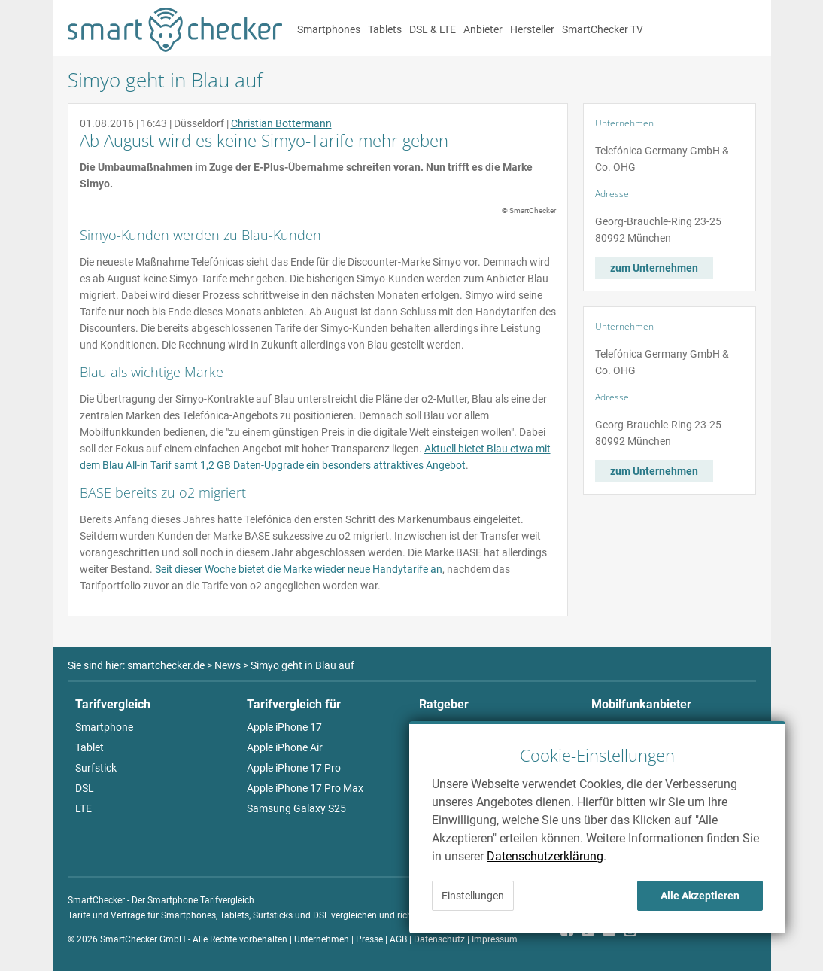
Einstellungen (473, 896)
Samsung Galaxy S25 (296, 808)
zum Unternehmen (654, 268)
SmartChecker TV (602, 29)
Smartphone (104, 727)
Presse (369, 939)
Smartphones (328, 29)
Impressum (495, 939)
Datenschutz (439, 939)
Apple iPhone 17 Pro (294, 768)
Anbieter (483, 29)
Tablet (89, 747)
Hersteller (532, 29)
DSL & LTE (432, 29)
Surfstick (96, 768)
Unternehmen (321, 939)
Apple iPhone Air (285, 747)
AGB (398, 939)
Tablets (385, 29)
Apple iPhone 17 (284, 727)
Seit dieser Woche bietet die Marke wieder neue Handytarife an (298, 569)
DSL (84, 788)
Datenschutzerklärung (545, 856)
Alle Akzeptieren (700, 896)
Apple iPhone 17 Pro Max (305, 788)
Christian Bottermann (281, 123)
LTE (83, 808)
